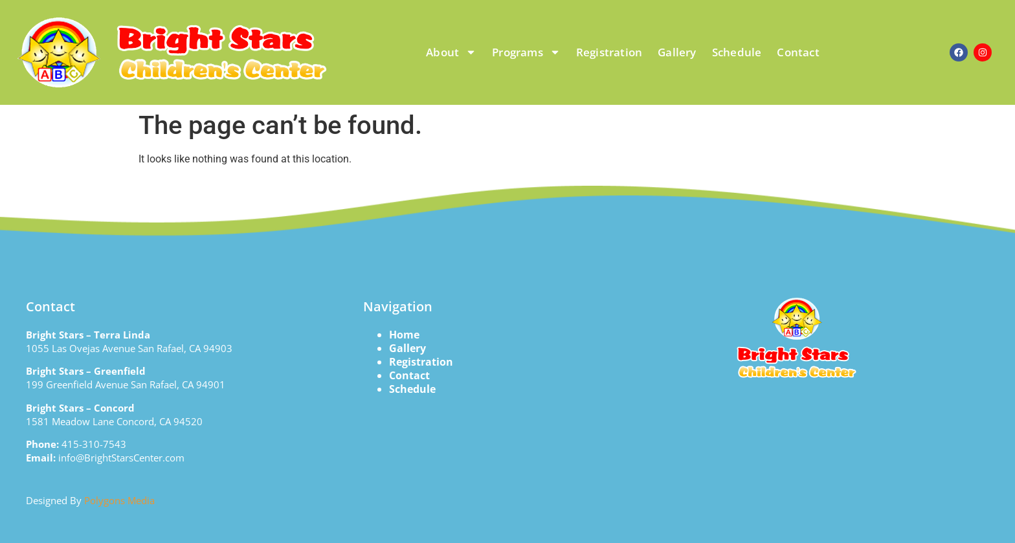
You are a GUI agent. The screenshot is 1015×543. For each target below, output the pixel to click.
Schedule (737, 52)
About (451, 52)
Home (404, 334)
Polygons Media (119, 500)
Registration (609, 52)
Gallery (677, 52)
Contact (798, 52)
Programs (526, 52)
